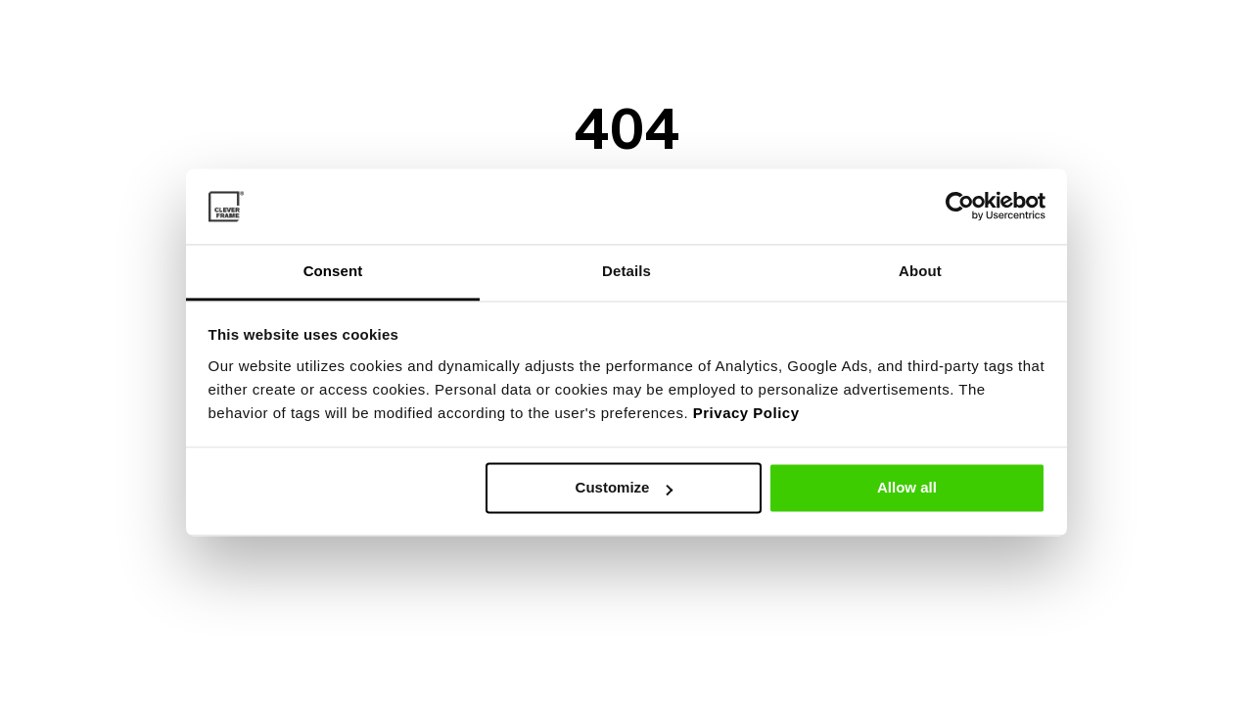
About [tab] (920, 270)
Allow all (907, 488)
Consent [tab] (333, 270)
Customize (624, 488)
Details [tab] (626, 270)
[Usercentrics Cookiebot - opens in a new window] (959, 206)
